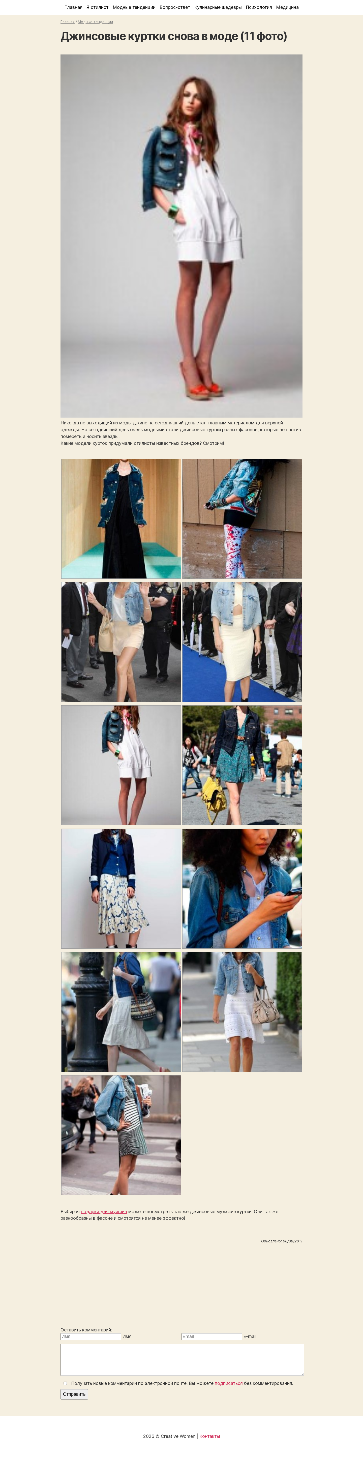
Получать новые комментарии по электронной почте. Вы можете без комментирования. (177, 1383)
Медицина (287, 7)
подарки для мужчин (104, 1211)
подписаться (229, 1383)
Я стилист (97, 7)
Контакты (209, 1436)
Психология (259, 7)
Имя (127, 1336)
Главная (73, 7)
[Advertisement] (181, 1286)
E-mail (249, 1336)
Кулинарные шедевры (218, 7)
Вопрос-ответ (175, 7)
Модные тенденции (134, 7)
